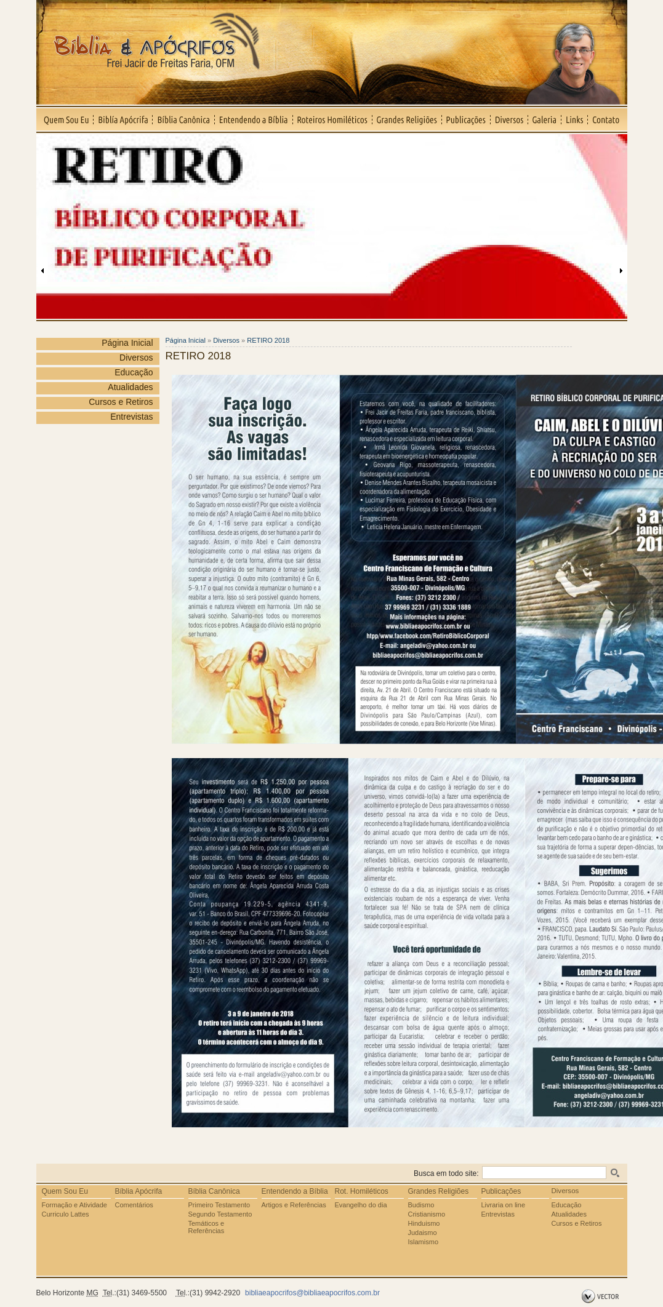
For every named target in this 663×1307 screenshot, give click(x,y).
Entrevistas (131, 417)
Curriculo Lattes (65, 1214)
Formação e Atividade (74, 1205)
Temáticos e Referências (206, 1227)
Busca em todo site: (446, 1173)
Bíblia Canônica (184, 119)
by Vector (602, 1296)
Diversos (509, 119)
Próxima (621, 270)
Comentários (134, 1205)
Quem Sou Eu (65, 119)
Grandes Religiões (407, 119)
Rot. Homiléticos (361, 1191)
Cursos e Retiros (121, 402)
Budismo (421, 1205)
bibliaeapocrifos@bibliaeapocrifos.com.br (312, 1293)
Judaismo (422, 1232)
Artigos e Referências (294, 1205)
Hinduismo (424, 1223)
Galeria (544, 119)
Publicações (466, 119)
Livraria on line (503, 1205)
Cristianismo (427, 1214)
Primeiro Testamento (219, 1205)
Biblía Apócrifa (123, 119)
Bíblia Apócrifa (139, 1191)
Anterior (42, 270)
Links (574, 119)
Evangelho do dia (361, 1205)
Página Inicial (127, 343)
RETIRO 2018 (268, 340)
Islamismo (423, 1241)
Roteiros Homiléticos (332, 119)
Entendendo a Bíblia (254, 119)
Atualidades (130, 387)
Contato (607, 119)
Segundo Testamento (220, 1214)
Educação (134, 372)
